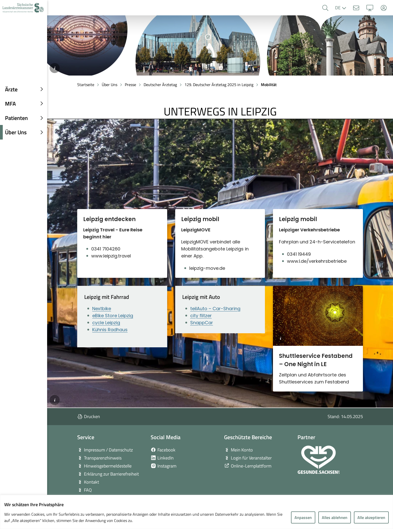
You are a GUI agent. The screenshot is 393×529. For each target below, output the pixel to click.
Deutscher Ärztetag (160, 85)
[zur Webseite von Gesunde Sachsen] (319, 459)
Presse (130, 85)
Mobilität (269, 85)
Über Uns (109, 85)
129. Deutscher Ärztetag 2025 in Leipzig (218, 85)
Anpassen (303, 517)
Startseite (85, 85)
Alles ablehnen (334, 517)
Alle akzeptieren (371, 517)
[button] (325, 8)
